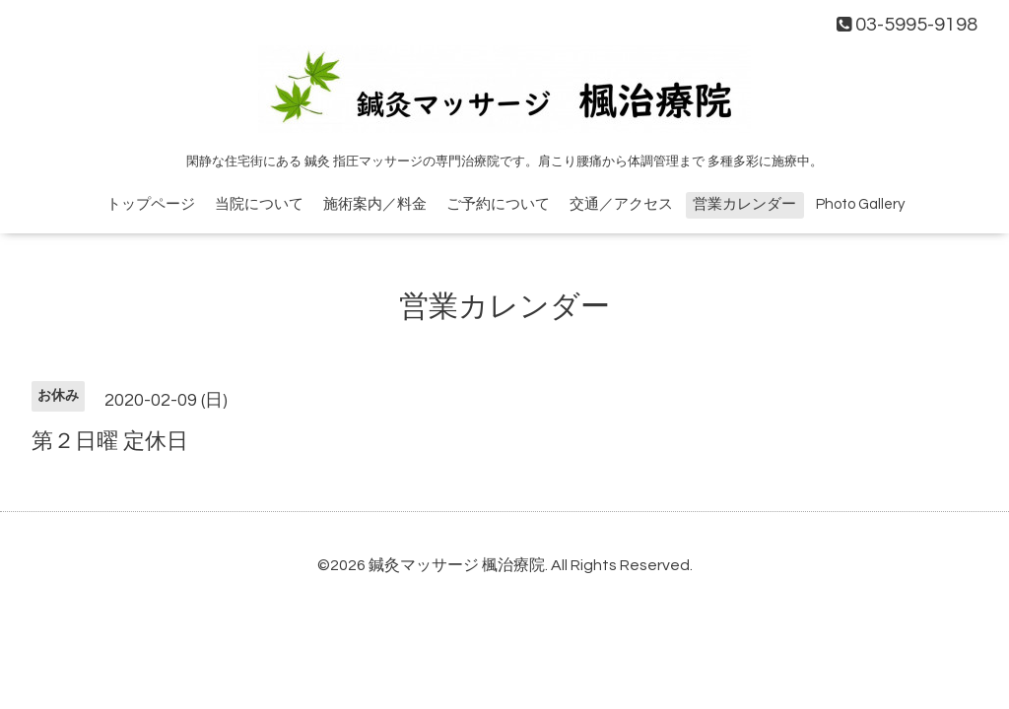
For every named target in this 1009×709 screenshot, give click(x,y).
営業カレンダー (744, 204)
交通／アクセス (621, 204)
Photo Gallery (860, 204)
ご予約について (498, 204)
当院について (259, 204)
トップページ (150, 204)
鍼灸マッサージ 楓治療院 (457, 565)
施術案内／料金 (375, 204)
